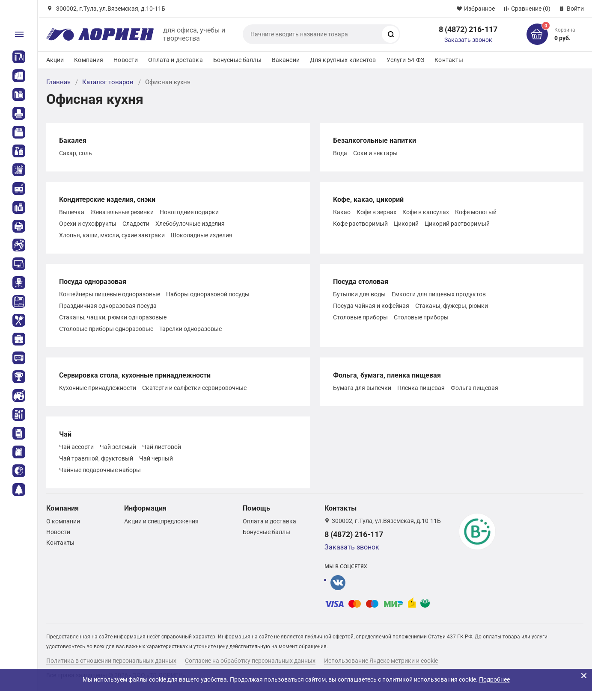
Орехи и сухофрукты (87, 223)
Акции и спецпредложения (161, 521)
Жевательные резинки (122, 212)
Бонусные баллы (237, 59)
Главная (58, 82)
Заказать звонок (468, 39)
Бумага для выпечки (362, 387)
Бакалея (72, 140)
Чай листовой (161, 446)
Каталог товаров (108, 82)
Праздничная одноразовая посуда (108, 305)
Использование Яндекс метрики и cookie (381, 660)
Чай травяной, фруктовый (96, 458)
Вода (340, 153)
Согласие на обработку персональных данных (250, 660)
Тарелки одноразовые (190, 328)
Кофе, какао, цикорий (368, 199)
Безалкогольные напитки (374, 140)
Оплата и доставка (175, 59)
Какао (342, 212)
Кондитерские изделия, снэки (107, 199)
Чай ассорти (76, 446)
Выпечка (71, 212)
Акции (55, 59)
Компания (88, 59)
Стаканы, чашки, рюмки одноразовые (113, 317)
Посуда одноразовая (92, 282)
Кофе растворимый (360, 223)
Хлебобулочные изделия (190, 223)
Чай (65, 434)
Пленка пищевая (421, 387)
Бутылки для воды (359, 294)
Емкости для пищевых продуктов (439, 294)
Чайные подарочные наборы (100, 470)
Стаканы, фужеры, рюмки (451, 305)
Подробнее (494, 679)
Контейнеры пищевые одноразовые (109, 294)
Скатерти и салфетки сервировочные (194, 387)
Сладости (135, 223)
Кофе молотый (476, 212)
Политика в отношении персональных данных (111, 660)
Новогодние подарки (189, 212)
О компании (63, 521)
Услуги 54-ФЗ (406, 59)
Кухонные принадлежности (97, 387)
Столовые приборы (360, 317)
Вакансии (286, 59)
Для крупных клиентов (343, 59)
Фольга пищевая (474, 387)
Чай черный (156, 458)
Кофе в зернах (376, 212)
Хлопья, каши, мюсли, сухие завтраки (112, 235)
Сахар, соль (75, 153)
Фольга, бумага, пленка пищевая (387, 375)
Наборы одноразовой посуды (208, 294)
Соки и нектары (375, 153)
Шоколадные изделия (201, 235)
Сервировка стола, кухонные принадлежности (135, 375)
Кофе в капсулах (425, 212)
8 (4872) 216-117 (468, 29)
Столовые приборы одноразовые (106, 328)
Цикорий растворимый (457, 223)
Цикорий (406, 223)
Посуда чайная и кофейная (371, 305)
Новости (125, 59)
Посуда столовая (360, 282)
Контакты (448, 59)
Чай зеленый (118, 446)
